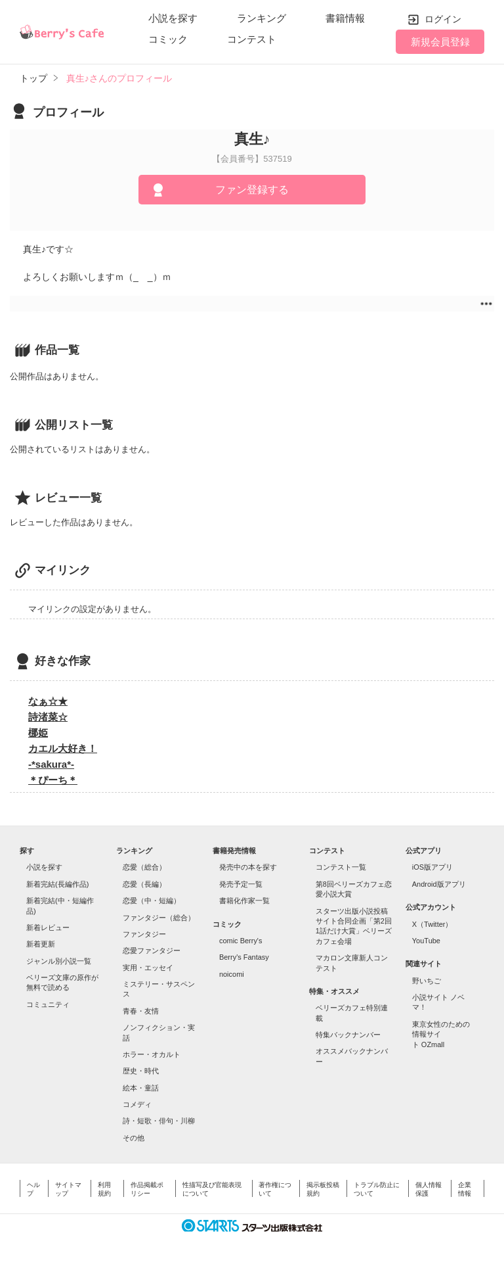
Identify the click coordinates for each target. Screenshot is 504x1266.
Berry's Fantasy (244, 957)
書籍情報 (345, 18)
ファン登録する (252, 189)
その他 (133, 1138)
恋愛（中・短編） (151, 900)
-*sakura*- (51, 764)
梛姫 (38, 732)
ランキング (261, 18)
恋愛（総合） (144, 867)
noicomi (231, 974)
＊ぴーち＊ (52, 779)
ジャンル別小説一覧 (58, 961)
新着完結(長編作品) (57, 884)
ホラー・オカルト (151, 1054)
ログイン (443, 19)
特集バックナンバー (348, 1035)
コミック (168, 39)
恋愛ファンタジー (151, 950)
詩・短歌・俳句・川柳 (159, 1121)
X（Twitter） (432, 924)
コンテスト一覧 (341, 867)
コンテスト (251, 39)
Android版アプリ (439, 884)
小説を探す (173, 18)
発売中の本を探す (248, 867)
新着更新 (40, 944)
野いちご (426, 981)
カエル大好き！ (62, 748)
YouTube (426, 941)
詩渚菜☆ (48, 716)
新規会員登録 (440, 41)
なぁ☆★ (48, 701)
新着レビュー (48, 927)
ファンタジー (144, 934)
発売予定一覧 (240, 884)
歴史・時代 (141, 1071)
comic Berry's (240, 941)
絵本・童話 (141, 1088)
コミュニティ (48, 1004)
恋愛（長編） (144, 884)
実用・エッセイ (148, 968)
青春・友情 (141, 1011)
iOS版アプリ (432, 867)
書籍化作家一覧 (244, 900)
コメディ (137, 1104)
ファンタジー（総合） (159, 918)
